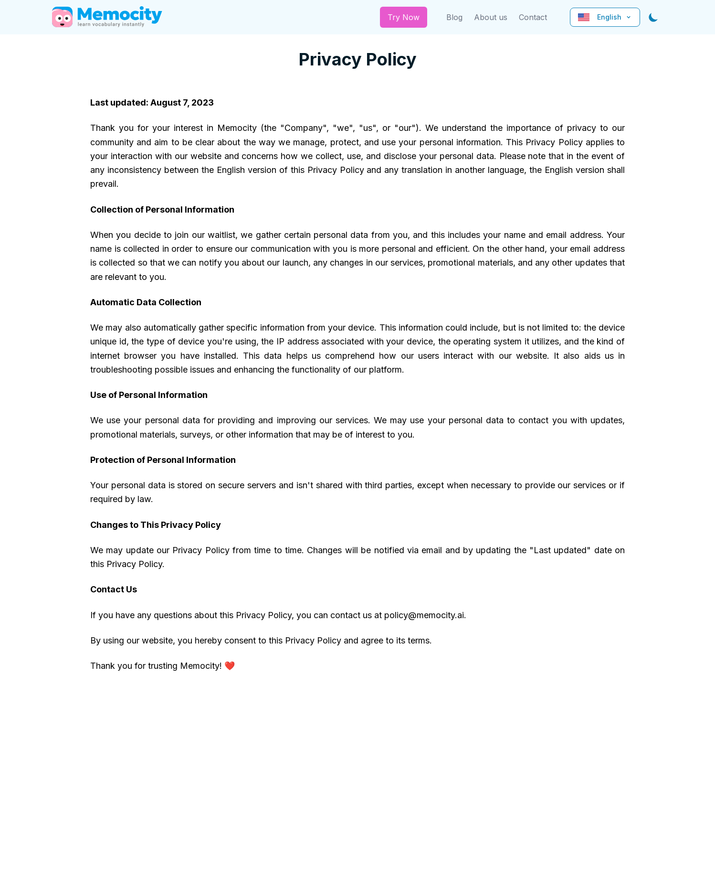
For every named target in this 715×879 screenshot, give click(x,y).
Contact (533, 17)
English (605, 17)
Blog (454, 17)
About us (490, 17)
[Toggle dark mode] (653, 17)
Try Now (404, 17)
